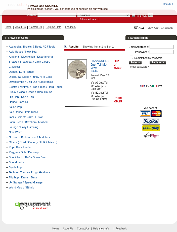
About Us (20, 27)
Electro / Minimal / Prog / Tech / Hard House (36, 86)
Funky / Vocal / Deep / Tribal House (30, 91)
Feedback (70, 27)
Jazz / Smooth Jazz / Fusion (26, 117)
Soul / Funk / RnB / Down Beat (27, 157)
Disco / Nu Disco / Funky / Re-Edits (30, 76)
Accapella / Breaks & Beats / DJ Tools (32, 46)
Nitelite (95, 71)
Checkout (166, 27)
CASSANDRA (100, 61)
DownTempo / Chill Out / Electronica (31, 81)
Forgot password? (139, 66)
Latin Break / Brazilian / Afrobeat (28, 122)
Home (8, 27)
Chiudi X (168, 4)
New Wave (15, 132)
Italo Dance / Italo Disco (23, 111)
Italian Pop (15, 106)
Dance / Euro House (21, 71)
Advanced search (89, 19)
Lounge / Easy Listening (23, 127)
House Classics (18, 101)
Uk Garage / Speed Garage (25, 182)
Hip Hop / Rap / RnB (21, 96)
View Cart (153, 27)
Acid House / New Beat (23, 51)
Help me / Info (53, 27)
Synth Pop (15, 167)
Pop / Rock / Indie (20, 147)
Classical (14, 66)
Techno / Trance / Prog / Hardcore (29, 172)
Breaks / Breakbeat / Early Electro (29, 61)
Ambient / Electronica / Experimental (31, 56)
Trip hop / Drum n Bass (23, 177)
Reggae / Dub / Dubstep (23, 152)
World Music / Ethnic (21, 187)
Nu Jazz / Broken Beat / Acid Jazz (29, 137)
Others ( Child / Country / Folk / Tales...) (33, 142)
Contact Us (35, 27)
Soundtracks (16, 162)
